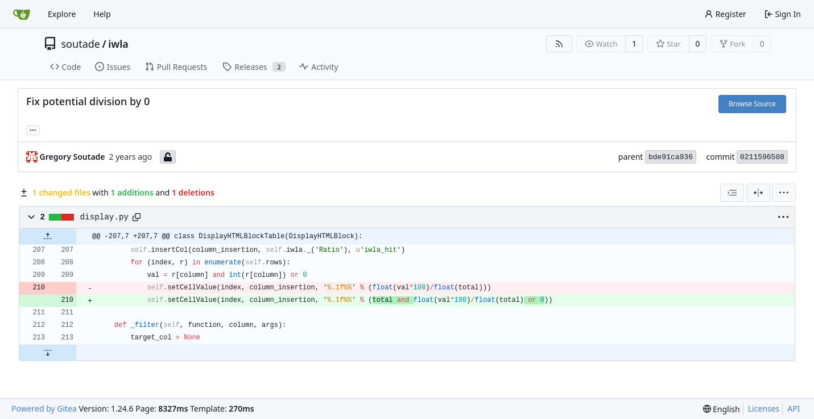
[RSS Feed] (559, 43)
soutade (80, 43)
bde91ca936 (670, 157)
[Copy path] (136, 217)
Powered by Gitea (44, 408)
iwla (118, 43)
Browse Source (752, 104)
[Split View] (758, 193)
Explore (62, 14)
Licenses (764, 408)
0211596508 (762, 157)
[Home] (22, 14)
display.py (104, 217)
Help (102, 14)
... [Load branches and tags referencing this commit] (33, 129)
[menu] (784, 193)
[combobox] (732, 193)
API (793, 408)
